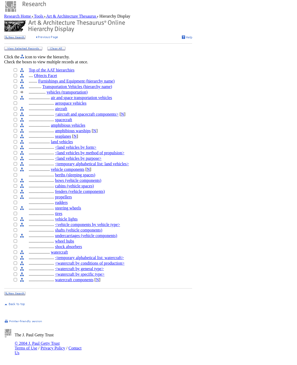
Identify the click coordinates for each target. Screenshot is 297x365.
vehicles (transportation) (67, 92)
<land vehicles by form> (75, 147)
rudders (61, 202)
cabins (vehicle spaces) (74, 186)
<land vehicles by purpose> (78, 158)
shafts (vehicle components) (78, 230)
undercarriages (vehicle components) (86, 235)
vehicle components (67, 169)
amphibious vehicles (68, 125)
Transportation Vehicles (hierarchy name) (77, 86)
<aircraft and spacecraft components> (86, 114)
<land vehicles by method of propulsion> (89, 153)
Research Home (18, 16)
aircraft (61, 108)
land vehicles (62, 142)
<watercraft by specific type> (79, 274)
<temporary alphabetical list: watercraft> (89, 257)
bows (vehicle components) (78, 180)
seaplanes (63, 136)
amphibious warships (73, 130)
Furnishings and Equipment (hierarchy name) (76, 81)
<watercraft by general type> (79, 268)
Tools (38, 16)
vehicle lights (66, 219)
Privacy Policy (52, 348)
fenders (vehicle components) (80, 191)
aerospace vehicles (70, 103)
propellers (63, 197)
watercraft (59, 252)
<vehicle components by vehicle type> (87, 224)
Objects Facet (45, 75)
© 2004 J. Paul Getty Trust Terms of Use (37, 345)
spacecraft (63, 119)
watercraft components (74, 279)
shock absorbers (68, 246)
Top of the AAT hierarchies (51, 70)
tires (58, 213)
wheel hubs (64, 241)
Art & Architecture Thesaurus (71, 16)
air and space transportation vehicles (81, 97)
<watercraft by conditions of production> (89, 263)
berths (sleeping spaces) (75, 175)
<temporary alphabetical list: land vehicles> (92, 164)
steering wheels (68, 208)
